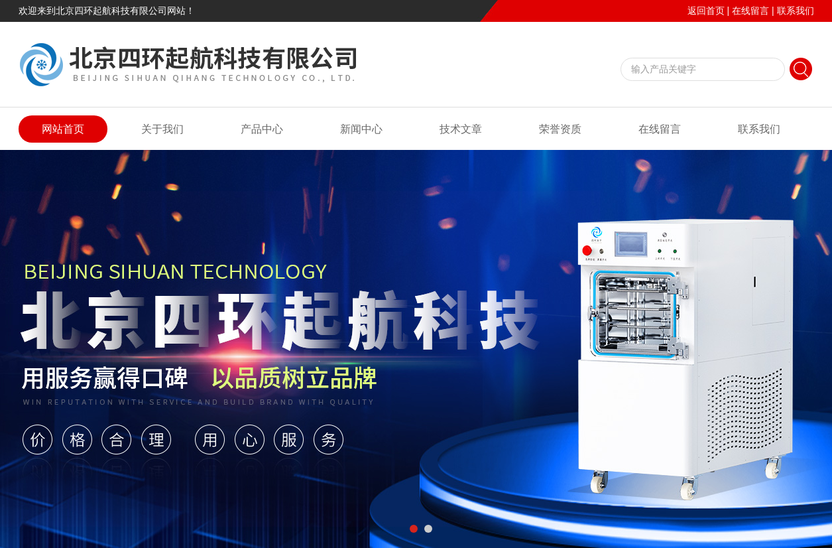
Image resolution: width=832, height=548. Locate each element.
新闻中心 (361, 129)
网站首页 (63, 129)
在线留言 (750, 10)
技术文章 (461, 129)
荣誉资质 (560, 129)
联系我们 (795, 10)
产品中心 (262, 129)
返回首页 (706, 10)
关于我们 (162, 129)
